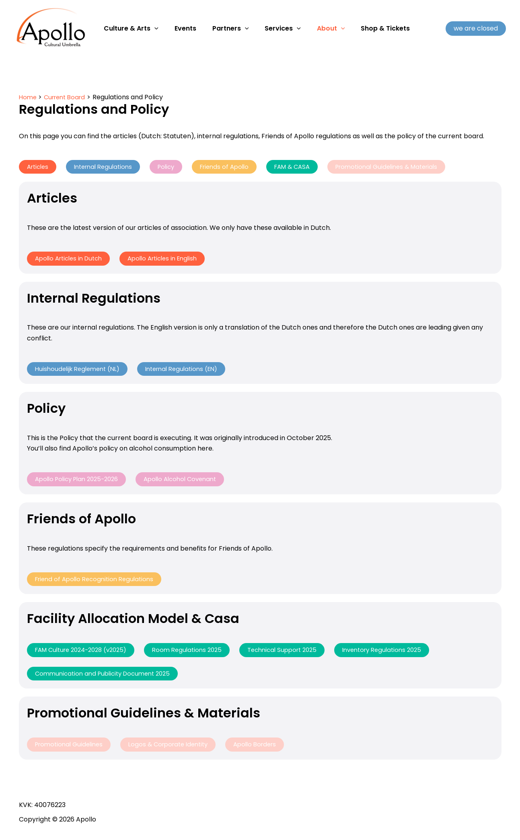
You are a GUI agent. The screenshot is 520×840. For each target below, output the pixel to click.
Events (180, 28)
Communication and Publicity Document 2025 (107, 676)
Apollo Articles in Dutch (72, 259)
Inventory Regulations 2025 (405, 652)
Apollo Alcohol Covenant (191, 481)
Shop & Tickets (367, 28)
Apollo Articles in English (172, 259)
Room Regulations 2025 (199, 652)
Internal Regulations (108, 167)
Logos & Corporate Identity (176, 748)
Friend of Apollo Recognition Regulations (98, 581)
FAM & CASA (307, 167)
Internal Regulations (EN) (191, 370)
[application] (153, 28)
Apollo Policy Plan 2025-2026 (80, 481)
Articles (39, 167)
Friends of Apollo (236, 167)
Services (271, 28)
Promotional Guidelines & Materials (408, 167)
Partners (222, 28)
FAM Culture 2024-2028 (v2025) (85, 652)
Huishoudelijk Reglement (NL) (80, 370)
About (316, 28)
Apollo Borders (268, 748)
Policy (175, 167)
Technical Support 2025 (299, 652)
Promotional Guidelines (71, 748)
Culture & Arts (129, 28)
